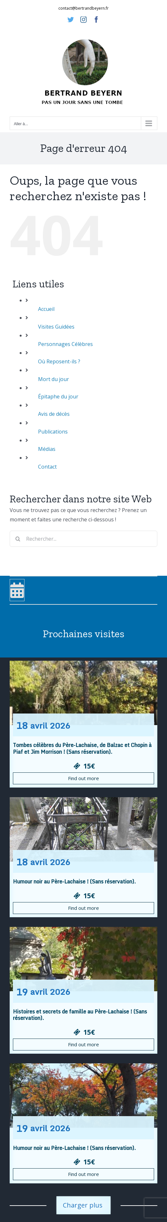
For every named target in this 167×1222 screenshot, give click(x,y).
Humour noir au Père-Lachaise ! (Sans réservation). (74, 881)
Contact (47, 466)
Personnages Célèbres (65, 344)
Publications (53, 431)
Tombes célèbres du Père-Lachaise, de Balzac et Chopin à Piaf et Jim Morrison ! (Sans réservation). (82, 748)
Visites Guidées (56, 326)
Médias (46, 448)
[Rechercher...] (83, 539)
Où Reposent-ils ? (59, 361)
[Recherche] (18, 539)
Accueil (46, 308)
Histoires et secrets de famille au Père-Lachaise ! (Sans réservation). (80, 1014)
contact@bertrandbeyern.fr (83, 8)
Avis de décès (54, 413)
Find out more (83, 778)
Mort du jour (53, 379)
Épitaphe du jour (58, 396)
